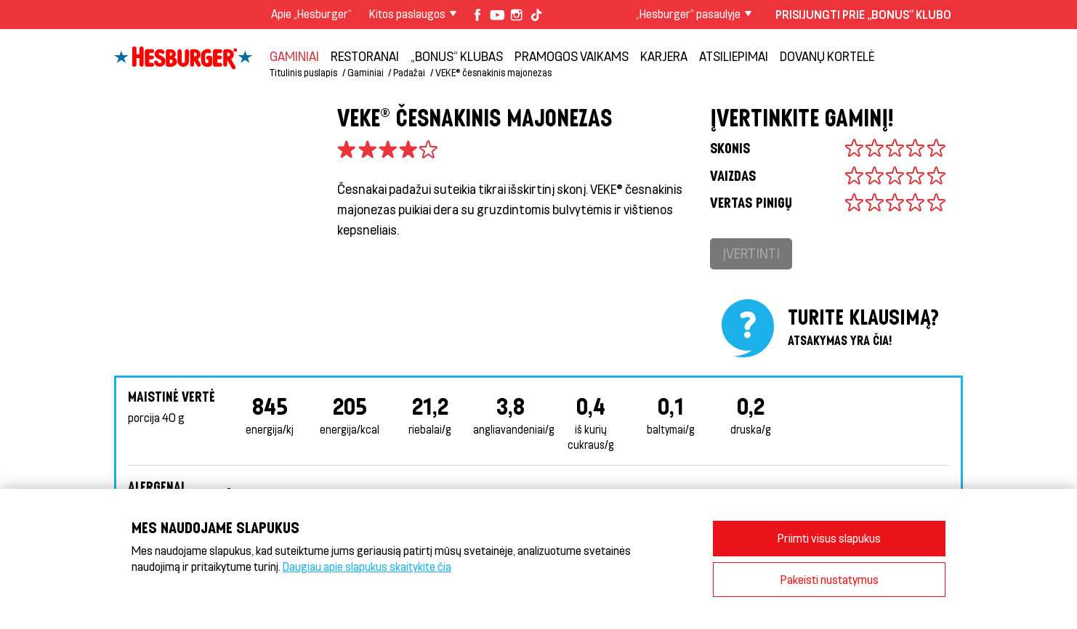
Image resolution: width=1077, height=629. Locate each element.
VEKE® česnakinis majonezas (493, 72)
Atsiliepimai (733, 56)
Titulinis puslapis (303, 72)
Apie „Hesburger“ (311, 13)
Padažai (409, 72)
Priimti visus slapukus (829, 538)
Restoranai (365, 56)
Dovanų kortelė (827, 56)
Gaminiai (294, 56)
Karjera (663, 56)
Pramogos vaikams (572, 56)
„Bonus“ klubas (457, 56)
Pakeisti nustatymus (829, 579)
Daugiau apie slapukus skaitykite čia (367, 566)
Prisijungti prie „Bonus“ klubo (863, 14)
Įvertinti (751, 253)
